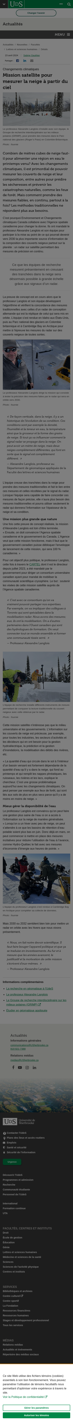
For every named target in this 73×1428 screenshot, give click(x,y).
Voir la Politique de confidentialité (23, 1396)
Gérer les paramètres (36, 1407)
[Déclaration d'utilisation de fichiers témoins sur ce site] (36, 1396)
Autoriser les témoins (36, 1415)
